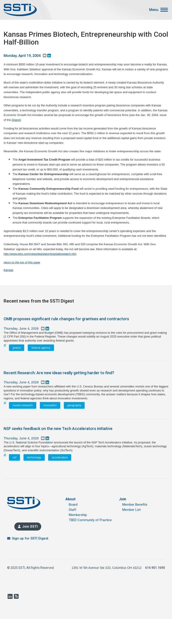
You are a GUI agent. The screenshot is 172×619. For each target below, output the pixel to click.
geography (74, 405)
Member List (131, 510)
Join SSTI (30, 526)
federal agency (40, 347)
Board (73, 505)
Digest (16, 120)
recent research (23, 405)
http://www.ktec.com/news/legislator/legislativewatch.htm (40, 254)
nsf (14, 457)
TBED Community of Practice (90, 520)
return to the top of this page (22, 262)
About (70, 499)
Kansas (8, 270)
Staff (72, 510)
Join (122, 499)
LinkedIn (10, 596)
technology (34, 457)
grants (17, 347)
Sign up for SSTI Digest (30, 538)
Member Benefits (134, 505)
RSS (16, 596)
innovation (50, 405)
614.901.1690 (155, 568)
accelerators (60, 457)
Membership (78, 515)
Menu (153, 10)
